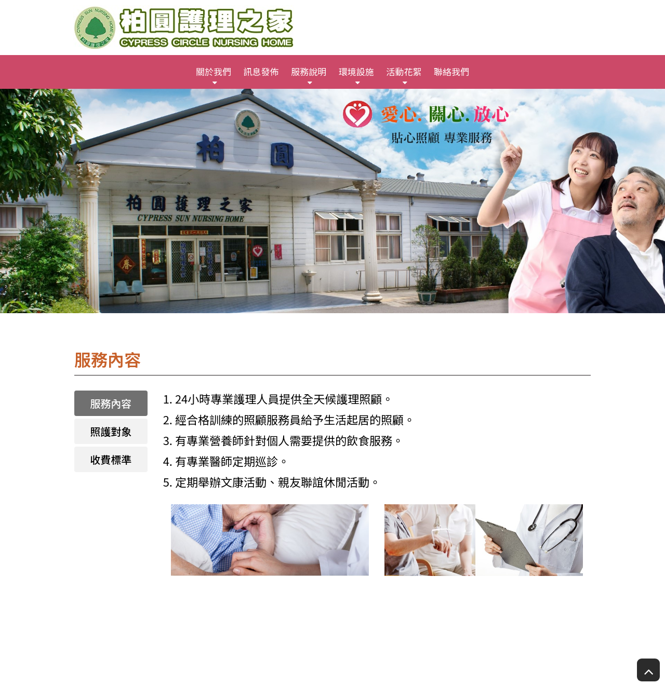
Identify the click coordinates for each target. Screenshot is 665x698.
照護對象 (110, 431)
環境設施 (356, 71)
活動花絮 (403, 71)
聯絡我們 (451, 71)
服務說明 (308, 71)
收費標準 (110, 459)
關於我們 (213, 71)
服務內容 (110, 403)
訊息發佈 (261, 71)
